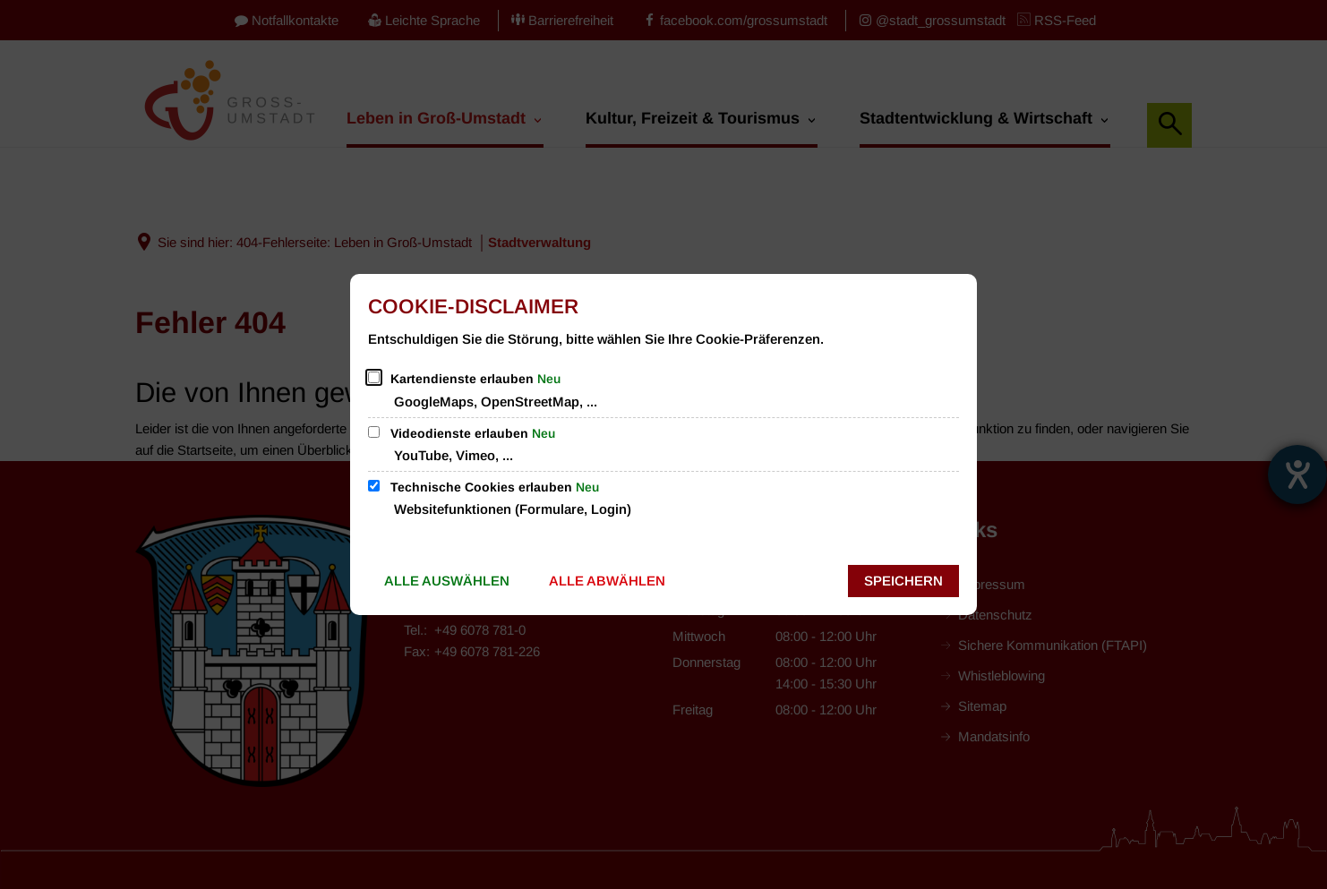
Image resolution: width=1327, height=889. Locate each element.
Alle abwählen (607, 580)
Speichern (903, 580)
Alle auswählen (446, 580)
